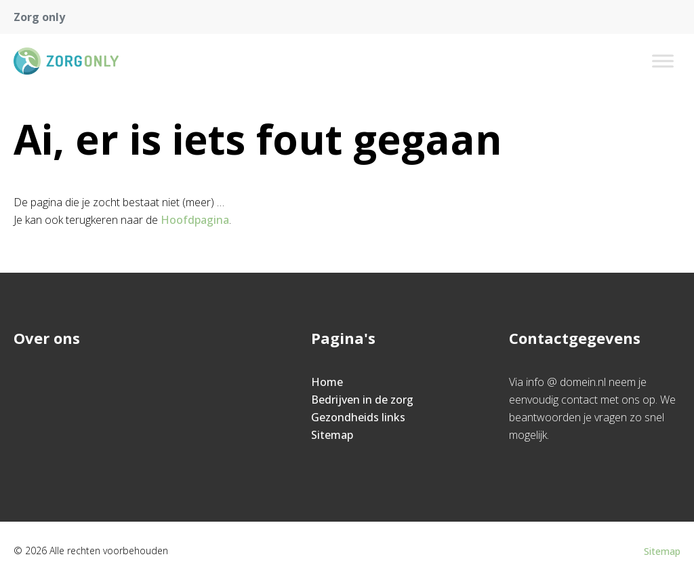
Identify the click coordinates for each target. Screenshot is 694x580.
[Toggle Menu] (663, 60)
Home (327, 381)
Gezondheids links (358, 417)
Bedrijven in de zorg (362, 399)
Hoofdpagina (195, 219)
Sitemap (332, 434)
